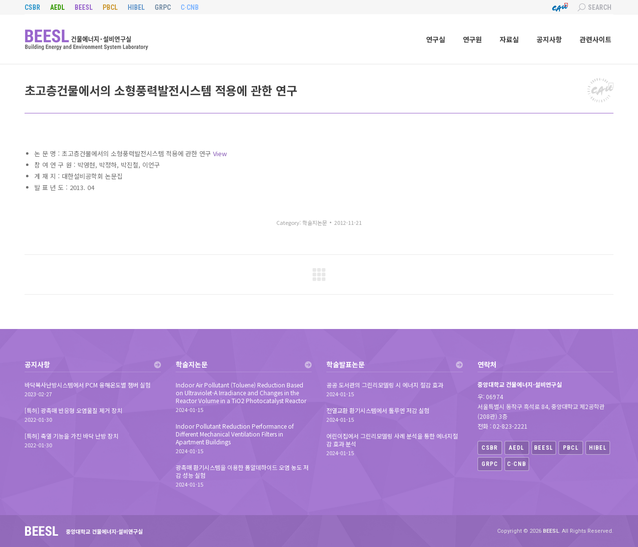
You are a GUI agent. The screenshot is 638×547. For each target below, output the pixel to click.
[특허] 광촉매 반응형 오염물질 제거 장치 (73, 410)
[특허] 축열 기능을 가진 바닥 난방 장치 (71, 436)
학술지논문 (314, 222)
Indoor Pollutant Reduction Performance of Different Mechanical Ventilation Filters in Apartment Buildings (235, 434)
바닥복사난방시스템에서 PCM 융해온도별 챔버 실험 (88, 385)
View (220, 153)
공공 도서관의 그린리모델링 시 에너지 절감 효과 (384, 385)
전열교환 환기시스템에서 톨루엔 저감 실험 (377, 410)
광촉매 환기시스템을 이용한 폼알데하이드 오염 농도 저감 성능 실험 (242, 471)
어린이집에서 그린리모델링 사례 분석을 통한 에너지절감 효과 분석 (392, 440)
